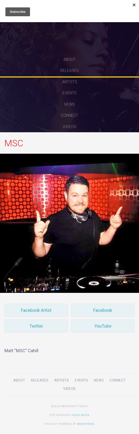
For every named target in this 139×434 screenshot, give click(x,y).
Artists (69, 82)
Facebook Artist (36, 310)
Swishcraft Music (70, 27)
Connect (69, 115)
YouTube (102, 326)
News (69, 104)
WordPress (86, 424)
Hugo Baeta (80, 415)
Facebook (102, 310)
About (69, 59)
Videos (69, 126)
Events (69, 93)
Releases (69, 70)
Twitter (36, 326)
